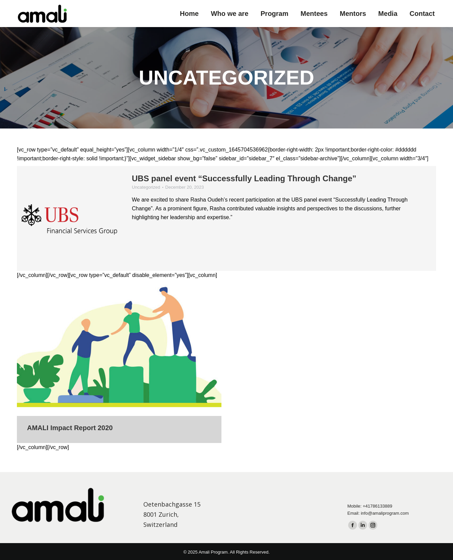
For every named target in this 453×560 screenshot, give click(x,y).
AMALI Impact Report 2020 (70, 427)
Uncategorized (146, 187)
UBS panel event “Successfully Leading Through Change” (244, 178)
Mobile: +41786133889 (370, 506)
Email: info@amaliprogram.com (378, 513)
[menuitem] (189, 13)
